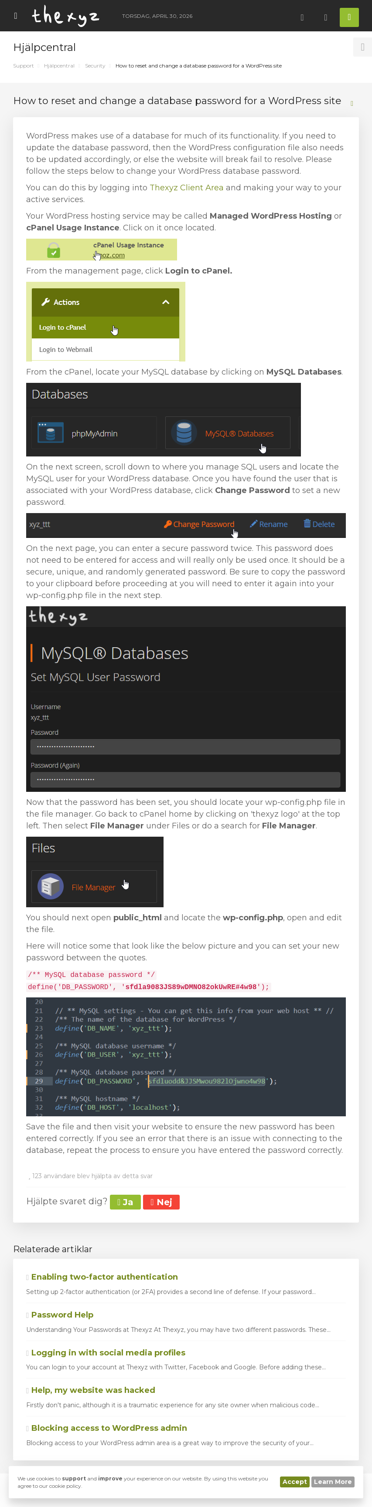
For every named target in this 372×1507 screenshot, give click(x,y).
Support (23, 65)
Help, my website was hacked (90, 1390)
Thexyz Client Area (187, 188)
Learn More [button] (333, 1482)
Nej (161, 1202)
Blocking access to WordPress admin (106, 1428)
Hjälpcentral (59, 65)
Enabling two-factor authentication (102, 1277)
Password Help (59, 1315)
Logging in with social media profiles (105, 1353)
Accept (295, 1482)
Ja (125, 1202)
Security (95, 65)
